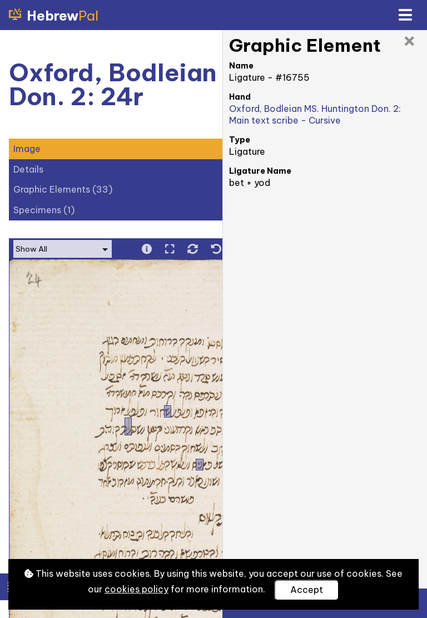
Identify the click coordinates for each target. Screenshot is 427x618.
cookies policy (136, 589)
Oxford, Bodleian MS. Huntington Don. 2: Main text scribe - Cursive (315, 114)
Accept (306, 589)
